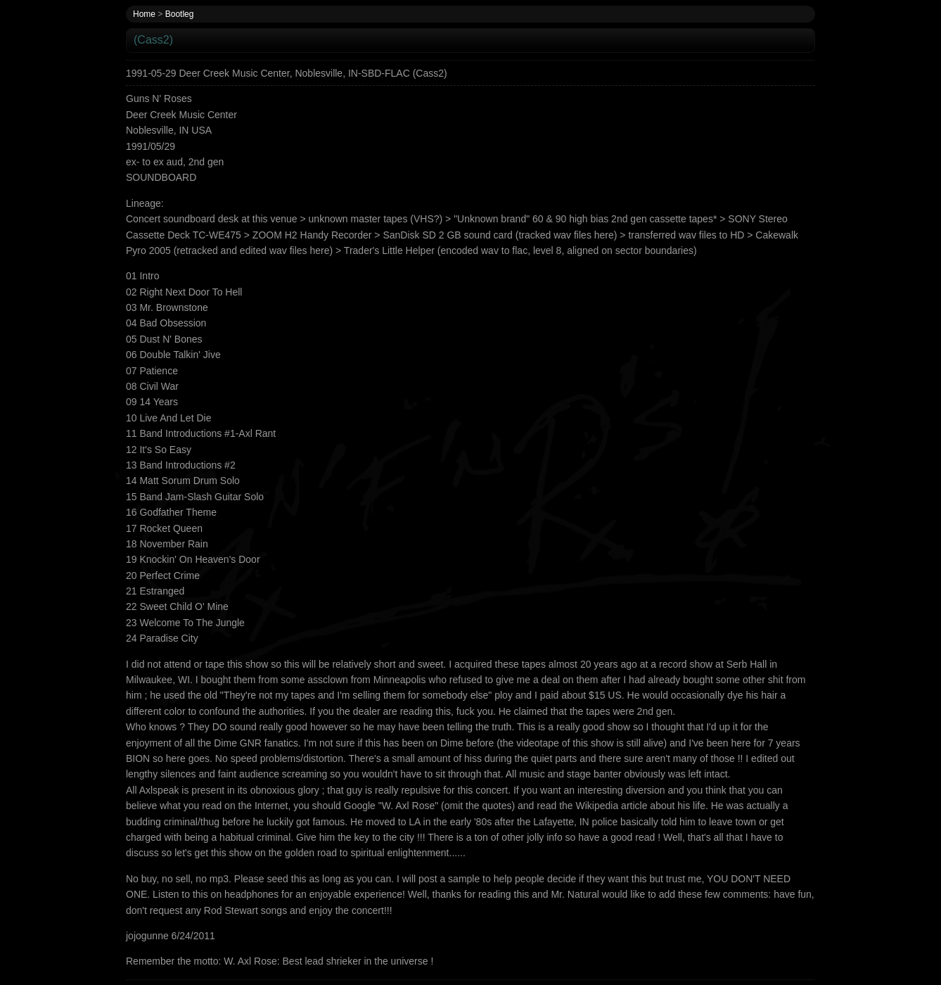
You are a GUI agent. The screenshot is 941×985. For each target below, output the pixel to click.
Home (144, 14)
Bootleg (179, 14)
